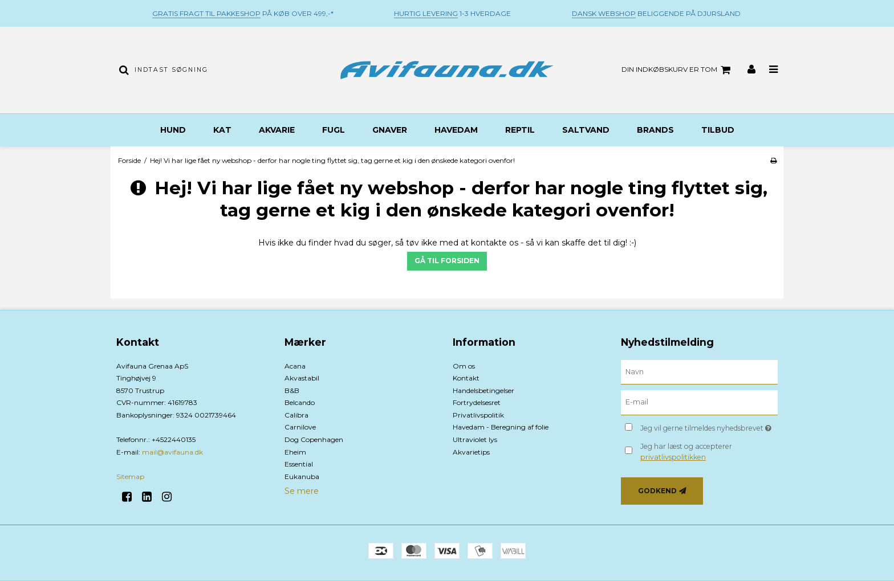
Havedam (456, 130)
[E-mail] (699, 402)
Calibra (296, 415)
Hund (173, 130)
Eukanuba (302, 476)
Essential (299, 464)
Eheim (295, 452)
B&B (292, 390)
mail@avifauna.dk (172, 452)
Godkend (657, 490)
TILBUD (717, 130)
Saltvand (585, 130)
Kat (222, 130)
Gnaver (389, 130)
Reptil (520, 130)
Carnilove (300, 427)
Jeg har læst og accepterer (686, 451)
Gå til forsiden (447, 260)
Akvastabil (302, 378)
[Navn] (699, 371)
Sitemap (130, 476)
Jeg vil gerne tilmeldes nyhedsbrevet (709, 425)
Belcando (300, 402)
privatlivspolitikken (673, 457)
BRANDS (655, 130)
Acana (295, 366)
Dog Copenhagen (314, 439)
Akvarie (277, 130)
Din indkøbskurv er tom (677, 70)
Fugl (333, 130)
